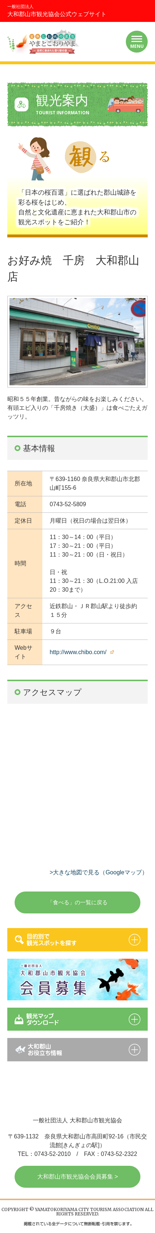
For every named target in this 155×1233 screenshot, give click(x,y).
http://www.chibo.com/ (78, 652)
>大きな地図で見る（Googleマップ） (99, 872)
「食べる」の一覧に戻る (77, 902)
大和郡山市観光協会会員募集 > (77, 1176)
